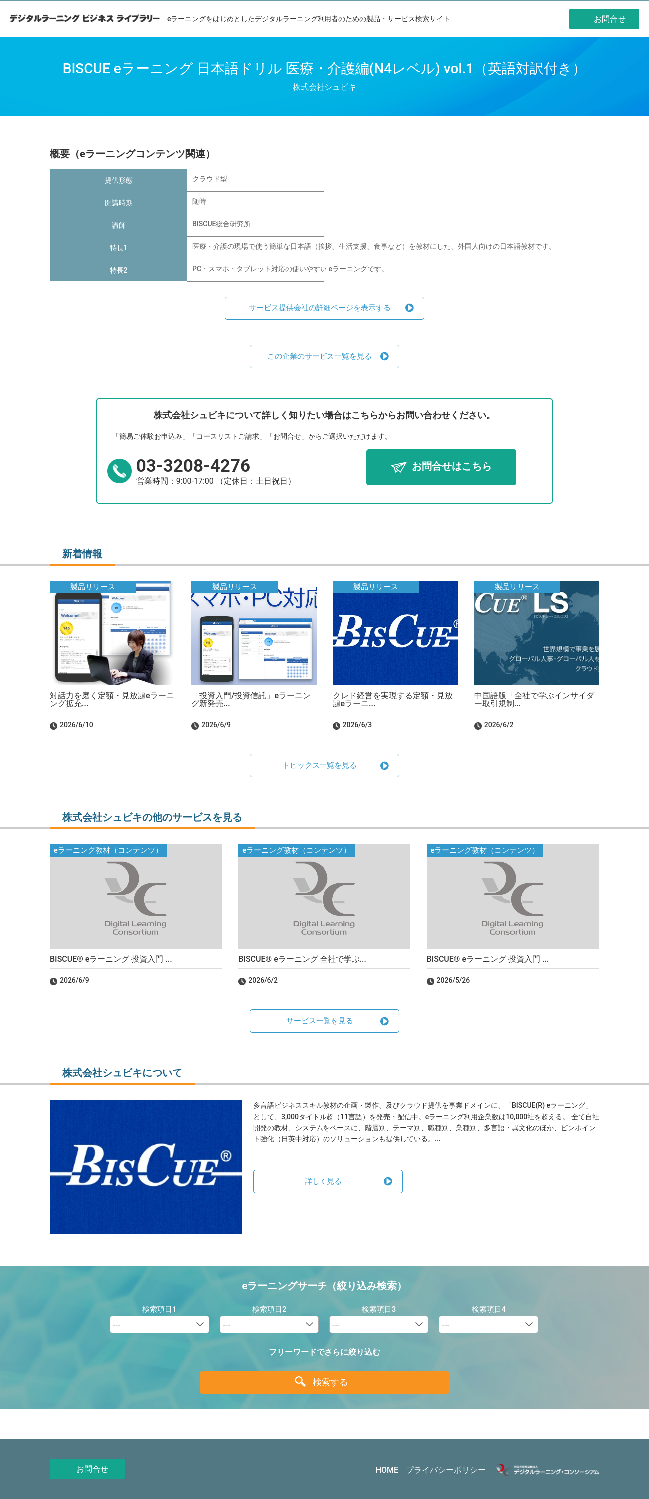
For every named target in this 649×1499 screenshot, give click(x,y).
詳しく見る (323, 1181)
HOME (387, 1470)
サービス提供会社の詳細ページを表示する (320, 307)
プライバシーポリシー (446, 1470)
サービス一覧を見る (319, 1020)
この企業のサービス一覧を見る (319, 356)
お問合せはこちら (452, 467)
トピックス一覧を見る (319, 765)
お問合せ (92, 1469)
